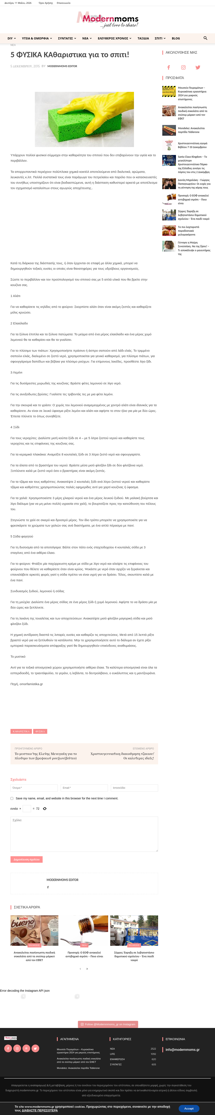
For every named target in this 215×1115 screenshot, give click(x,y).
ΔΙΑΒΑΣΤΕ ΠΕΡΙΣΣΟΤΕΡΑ (40, 1110)
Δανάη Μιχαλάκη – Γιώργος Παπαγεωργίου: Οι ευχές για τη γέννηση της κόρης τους (194, 183)
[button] (205, 39)
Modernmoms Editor (62, 66)
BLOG (176, 38)
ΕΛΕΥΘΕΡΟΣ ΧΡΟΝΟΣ (114, 38)
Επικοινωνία (63, 2)
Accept (188, 1108)
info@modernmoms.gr (183, 1049)
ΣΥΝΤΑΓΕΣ (67, 38)
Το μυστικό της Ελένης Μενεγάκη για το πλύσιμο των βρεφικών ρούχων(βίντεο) (46, 755)
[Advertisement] (84, 225)
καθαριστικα (21, 731)
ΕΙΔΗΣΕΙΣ (34, 945)
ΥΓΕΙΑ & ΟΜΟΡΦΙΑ (37, 38)
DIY (12, 38)
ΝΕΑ (87, 38)
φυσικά (40, 731)
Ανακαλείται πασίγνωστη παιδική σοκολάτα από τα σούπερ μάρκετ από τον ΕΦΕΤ (34, 956)
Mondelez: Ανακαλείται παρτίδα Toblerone (78, 1068)
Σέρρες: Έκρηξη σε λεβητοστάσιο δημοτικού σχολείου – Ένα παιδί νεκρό (134, 956)
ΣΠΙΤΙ (160, 38)
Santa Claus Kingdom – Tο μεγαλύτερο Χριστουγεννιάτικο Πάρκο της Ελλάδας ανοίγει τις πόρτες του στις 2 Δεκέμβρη (194, 164)
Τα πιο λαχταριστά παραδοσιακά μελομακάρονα (188, 230)
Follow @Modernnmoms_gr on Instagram (108, 1024)
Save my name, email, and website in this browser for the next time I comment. (67, 798)
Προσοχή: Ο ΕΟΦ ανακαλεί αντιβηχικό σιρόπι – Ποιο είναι (84, 954)
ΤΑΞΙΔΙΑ (143, 38)
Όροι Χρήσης (46, 2)
